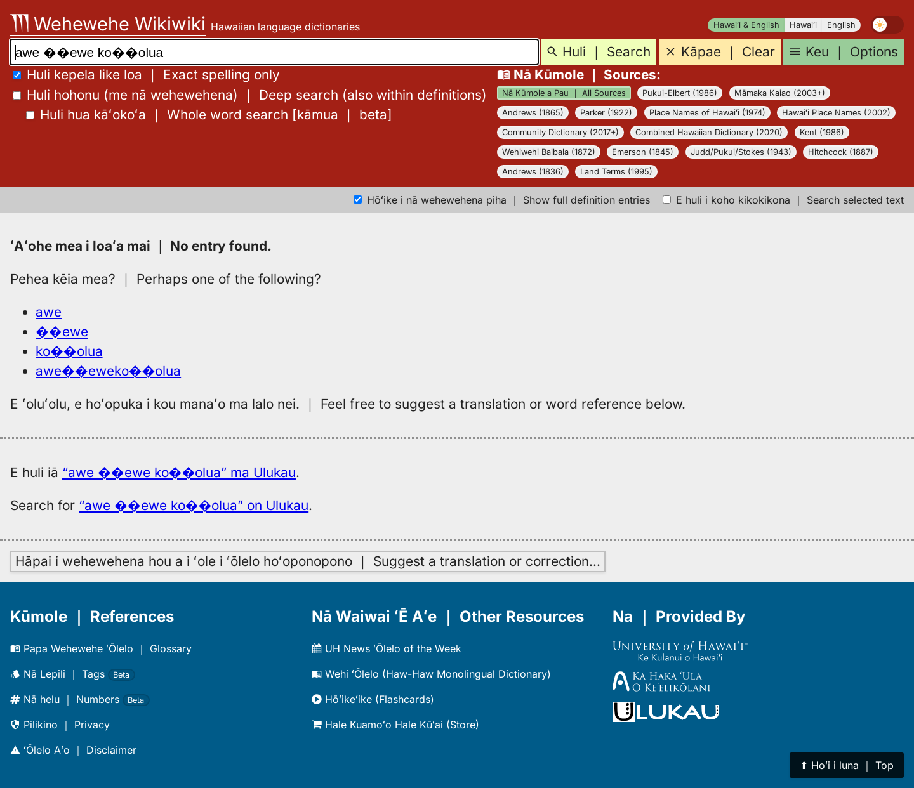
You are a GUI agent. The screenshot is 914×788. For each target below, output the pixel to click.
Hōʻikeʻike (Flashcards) (373, 699)
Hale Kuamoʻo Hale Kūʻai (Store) (395, 724)
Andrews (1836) (532, 171)
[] (209, 114)
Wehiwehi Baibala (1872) (548, 152)
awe (49, 312)
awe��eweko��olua (108, 371)
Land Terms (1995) (616, 171)
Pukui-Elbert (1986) (680, 93)
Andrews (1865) (532, 112)
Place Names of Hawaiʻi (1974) (707, 112)
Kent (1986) (822, 132)
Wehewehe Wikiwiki (108, 24)
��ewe (62, 331)
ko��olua (69, 351)
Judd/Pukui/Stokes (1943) (741, 152)
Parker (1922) (606, 112)
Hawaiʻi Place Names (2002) (836, 112)
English (841, 25)
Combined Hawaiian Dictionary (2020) (709, 132)
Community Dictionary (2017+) (560, 132)
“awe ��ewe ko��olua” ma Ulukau (179, 472)
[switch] (887, 25)
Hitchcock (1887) (840, 152)
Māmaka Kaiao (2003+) (780, 93)
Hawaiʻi (803, 25)
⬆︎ (847, 765)
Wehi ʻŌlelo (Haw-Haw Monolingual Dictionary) (431, 673)
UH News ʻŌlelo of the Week (386, 648)
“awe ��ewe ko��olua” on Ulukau (193, 505)
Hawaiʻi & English (746, 25)
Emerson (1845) (642, 152)
